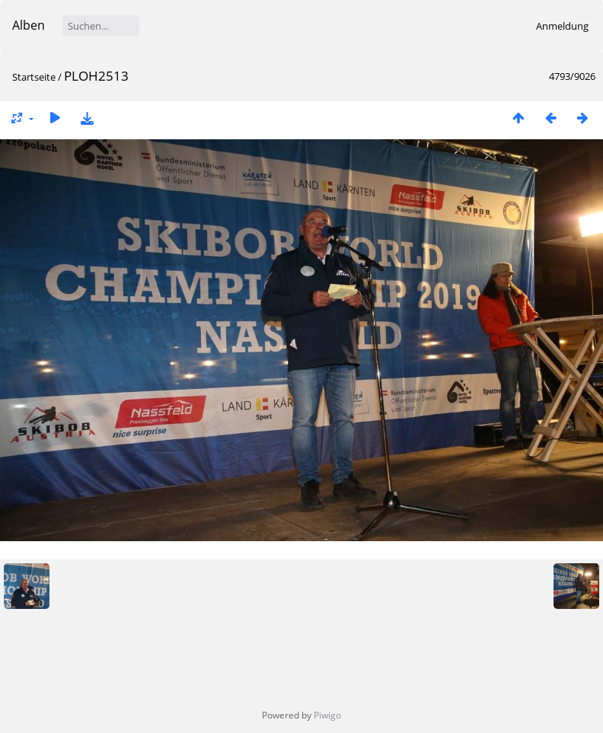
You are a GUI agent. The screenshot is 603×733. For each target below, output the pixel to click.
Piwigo (327, 715)
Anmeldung (562, 26)
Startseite (34, 77)
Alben (28, 25)
